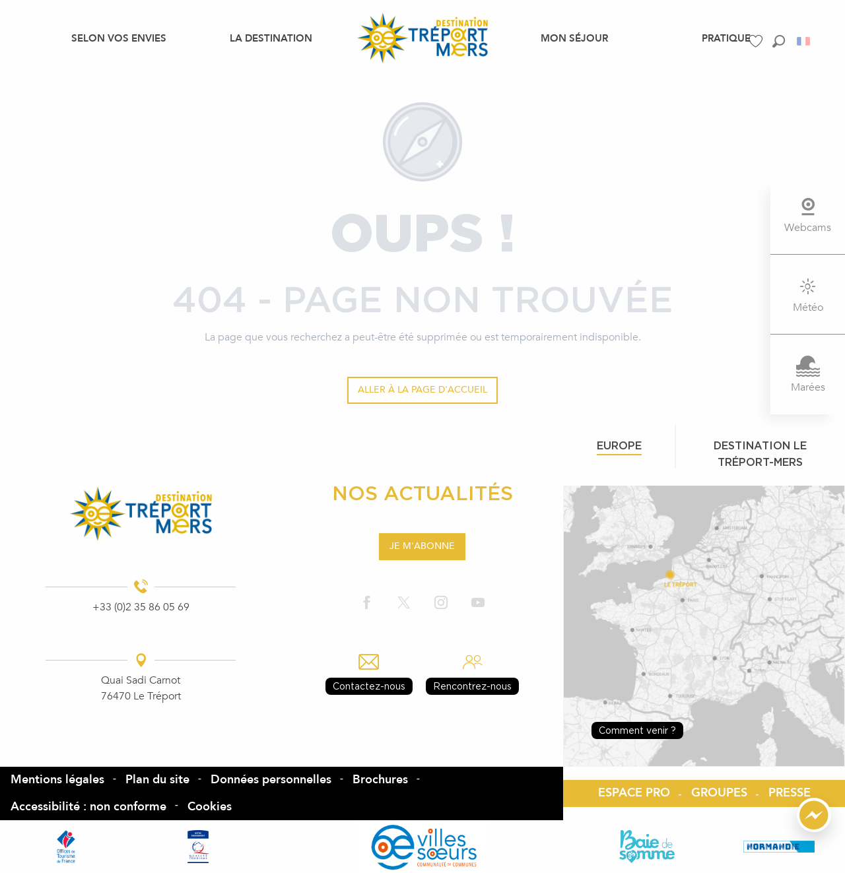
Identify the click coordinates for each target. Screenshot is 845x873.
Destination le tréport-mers (760, 453)
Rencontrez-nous (472, 686)
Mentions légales (57, 779)
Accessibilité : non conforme (88, 806)
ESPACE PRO (634, 793)
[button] (778, 41)
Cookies (209, 806)
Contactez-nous (369, 686)
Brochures (380, 779)
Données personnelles (271, 779)
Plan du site (157, 779)
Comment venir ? (637, 730)
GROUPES (719, 793)
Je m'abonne (422, 546)
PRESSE (789, 793)
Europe (619, 445)
